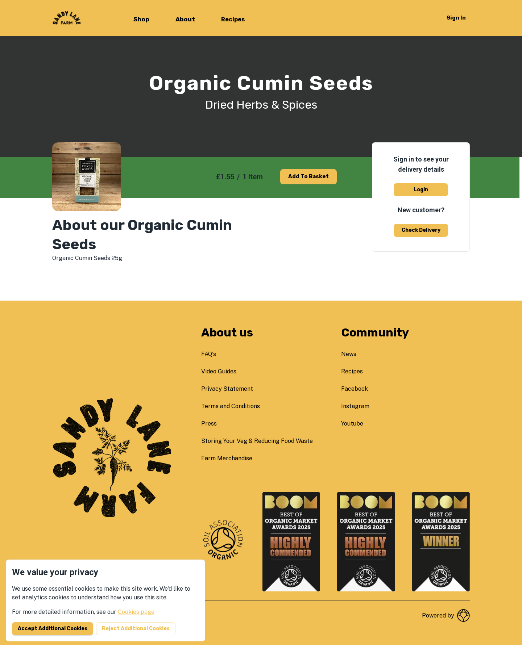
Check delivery (421, 230)
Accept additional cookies (52, 628)
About (185, 19)
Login (421, 190)
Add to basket (308, 176)
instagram (355, 406)
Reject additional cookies (136, 628)
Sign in (456, 17)
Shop (141, 19)
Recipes (233, 19)
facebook (354, 388)
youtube (352, 423)
